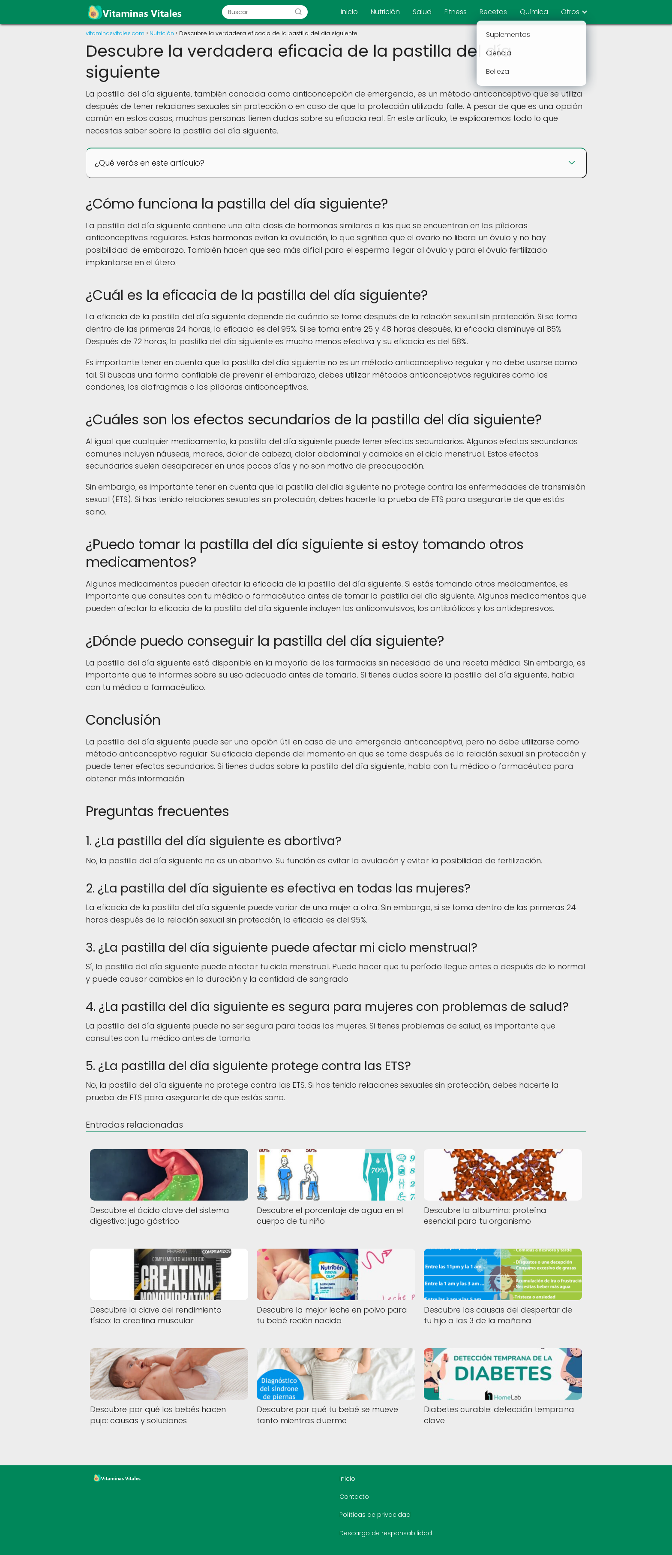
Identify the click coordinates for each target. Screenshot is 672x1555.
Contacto (354, 1496)
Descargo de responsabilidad (385, 1533)
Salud (422, 12)
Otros (570, 12)
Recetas (493, 12)
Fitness (455, 12)
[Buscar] (298, 12)
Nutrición (385, 12)
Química (534, 12)
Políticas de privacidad (375, 1514)
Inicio (349, 12)
